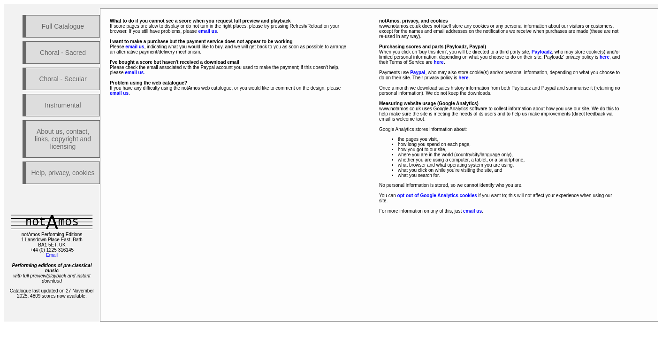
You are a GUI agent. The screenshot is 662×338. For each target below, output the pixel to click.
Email (52, 255)
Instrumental (63, 105)
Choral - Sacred (63, 52)
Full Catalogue (63, 26)
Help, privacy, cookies (62, 173)
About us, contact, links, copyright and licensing (63, 139)
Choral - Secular (62, 79)
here (604, 57)
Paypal (417, 72)
